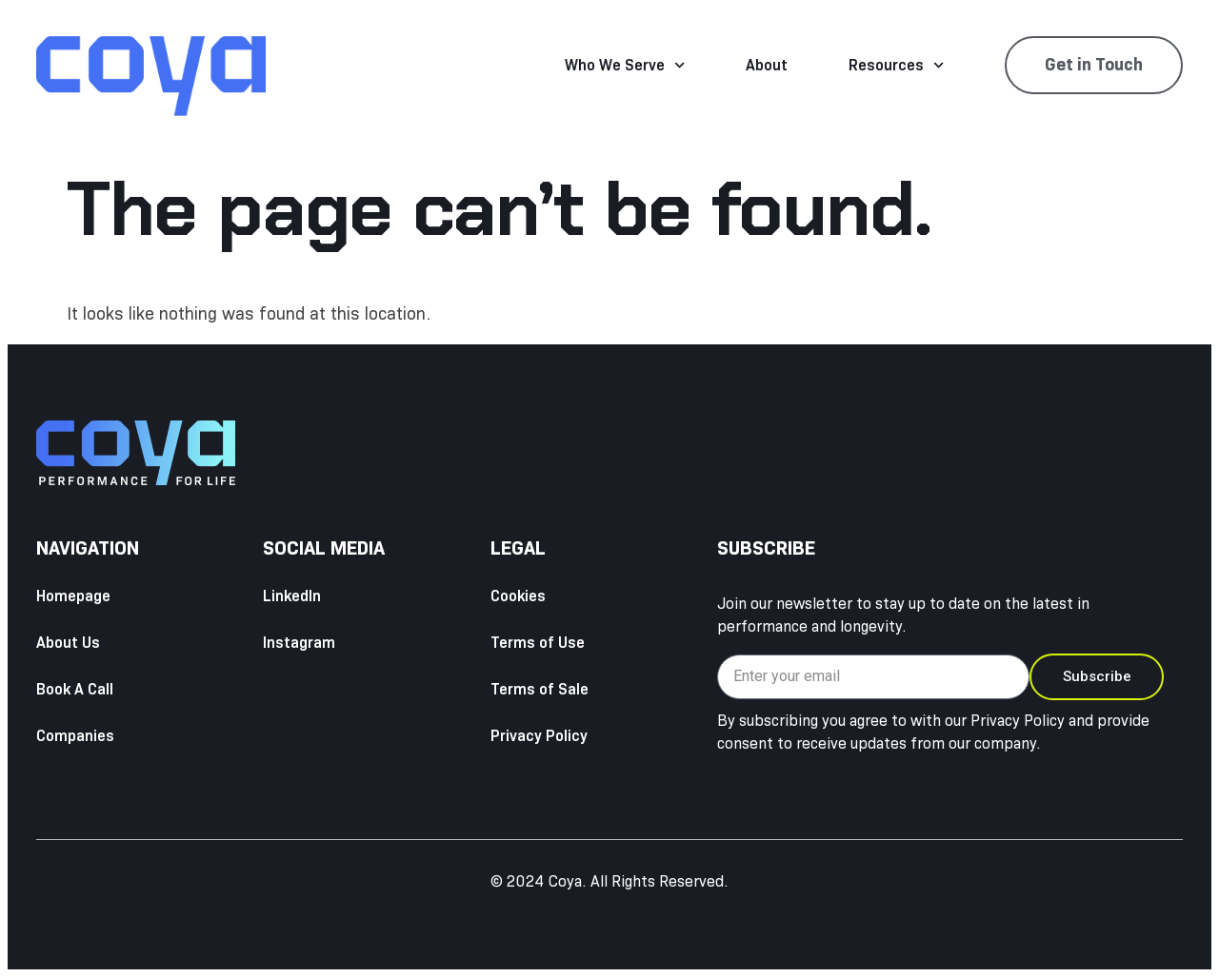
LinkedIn (292, 596)
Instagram (299, 643)
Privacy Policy (539, 736)
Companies (75, 736)
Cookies (518, 596)
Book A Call (74, 689)
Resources (896, 65)
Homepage (73, 596)
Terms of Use (537, 643)
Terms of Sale (539, 689)
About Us (68, 643)
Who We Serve (625, 65)
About (767, 65)
